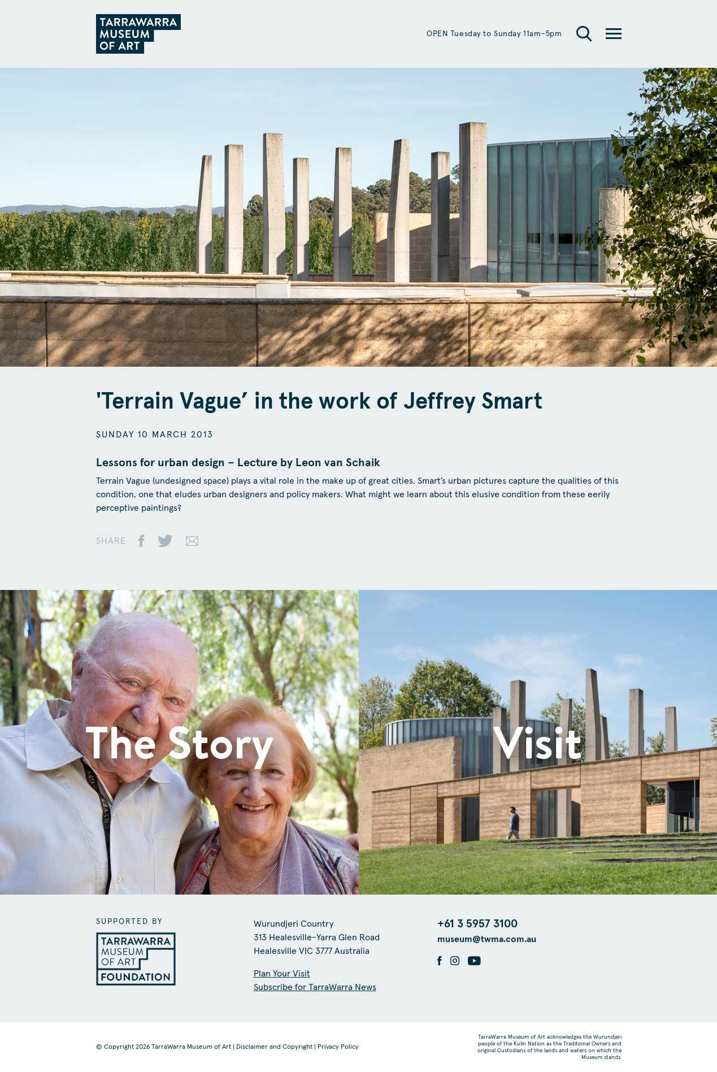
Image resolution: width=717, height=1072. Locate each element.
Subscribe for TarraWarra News (315, 987)
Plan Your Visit (282, 973)
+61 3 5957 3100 (477, 924)
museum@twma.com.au (486, 939)
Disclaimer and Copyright (274, 1047)
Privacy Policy (338, 1047)
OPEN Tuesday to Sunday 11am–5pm (494, 34)
